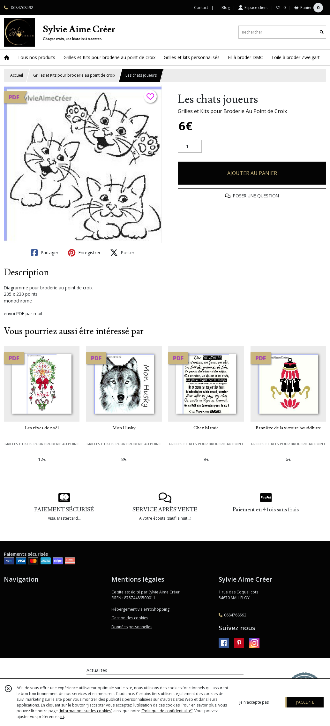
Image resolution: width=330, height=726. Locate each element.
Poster (122, 252)
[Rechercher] (322, 32)
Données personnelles (131, 627)
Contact (201, 7)
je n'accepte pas (254, 702)
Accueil (16, 75)
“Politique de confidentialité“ (166, 711)
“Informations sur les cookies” (85, 711)
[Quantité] (190, 146)
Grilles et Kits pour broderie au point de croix (74, 75)
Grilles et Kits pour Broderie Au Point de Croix (232, 111)
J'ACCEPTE (305, 702)
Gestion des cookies (129, 618)
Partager (44, 252)
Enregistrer (84, 252)
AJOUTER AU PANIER (252, 173)
